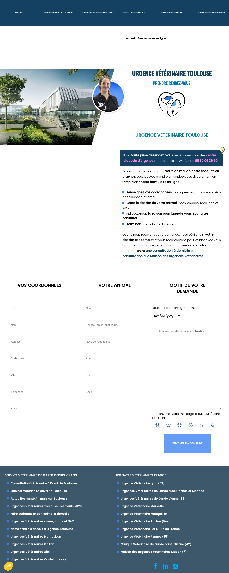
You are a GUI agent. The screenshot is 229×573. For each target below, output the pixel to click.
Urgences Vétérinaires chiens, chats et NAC (42, 521)
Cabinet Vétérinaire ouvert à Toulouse (39, 491)
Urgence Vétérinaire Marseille (142, 506)
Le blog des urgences (171, 12)
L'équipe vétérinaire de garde (211, 12)
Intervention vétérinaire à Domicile (98, 12)
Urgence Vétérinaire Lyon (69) (142, 483)
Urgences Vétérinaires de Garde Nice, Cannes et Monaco (162, 491)
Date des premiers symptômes (174, 308)
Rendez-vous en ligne (152, 38)
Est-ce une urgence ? (133, 12)
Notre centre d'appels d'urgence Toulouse (42, 529)
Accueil (19, 12)
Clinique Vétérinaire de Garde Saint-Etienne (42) (156, 544)
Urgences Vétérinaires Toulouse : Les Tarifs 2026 (46, 506)
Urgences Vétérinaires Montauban (36, 536)
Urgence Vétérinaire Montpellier (144, 514)
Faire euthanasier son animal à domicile (40, 514)
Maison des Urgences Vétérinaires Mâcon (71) (154, 552)
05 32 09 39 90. (206, 161)
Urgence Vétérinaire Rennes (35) (144, 536)
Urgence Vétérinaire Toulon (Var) (145, 521)
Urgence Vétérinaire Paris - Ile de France (150, 529)
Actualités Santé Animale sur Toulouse (39, 498)
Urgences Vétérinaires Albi (30, 552)
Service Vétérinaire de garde (58, 12)
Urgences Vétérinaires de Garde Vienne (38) (153, 498)
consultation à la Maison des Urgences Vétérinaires (162, 256)
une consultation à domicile (168, 251)
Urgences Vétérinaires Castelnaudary (38, 559)
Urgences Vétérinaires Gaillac (32, 544)
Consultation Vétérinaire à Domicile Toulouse (44, 483)
